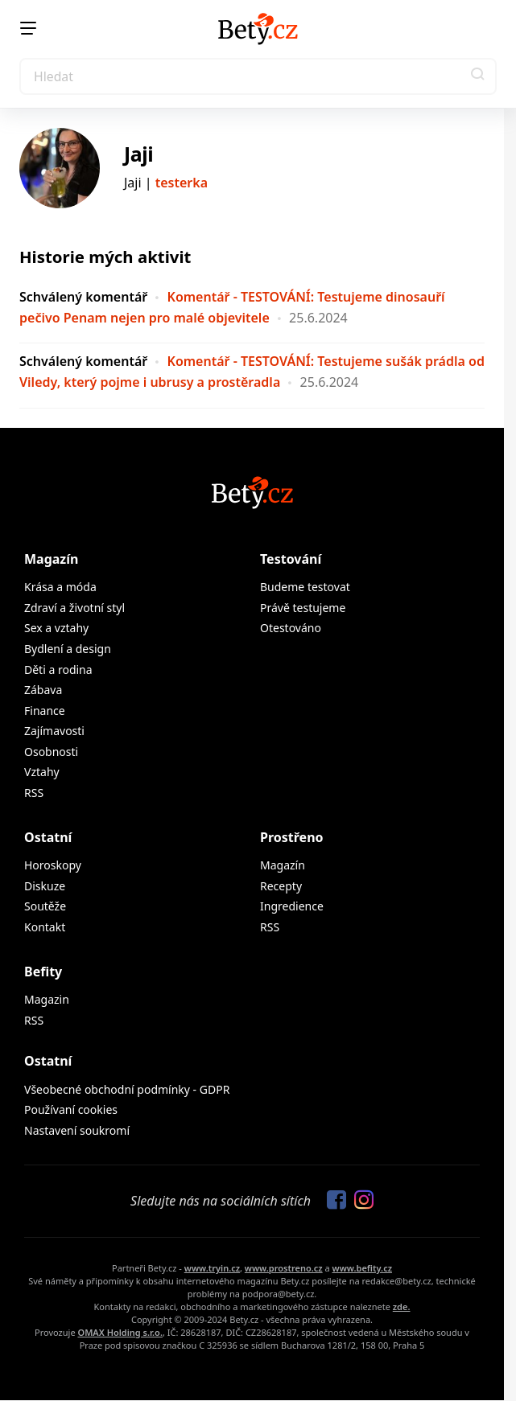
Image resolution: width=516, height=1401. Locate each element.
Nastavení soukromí (77, 1130)
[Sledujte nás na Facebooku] (332, 1200)
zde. (402, 1306)
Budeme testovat (305, 586)
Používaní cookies (71, 1109)
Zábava (43, 689)
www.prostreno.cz (284, 1268)
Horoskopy (52, 865)
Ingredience (292, 906)
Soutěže (45, 906)
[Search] (258, 76)
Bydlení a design (67, 648)
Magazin (46, 999)
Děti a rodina (58, 669)
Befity (43, 971)
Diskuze (44, 886)
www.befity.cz (362, 1268)
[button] (478, 76)
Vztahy (42, 771)
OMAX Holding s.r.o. (119, 1332)
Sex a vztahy (56, 627)
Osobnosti (51, 751)
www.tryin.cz (212, 1268)
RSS (33, 792)
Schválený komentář (83, 297)
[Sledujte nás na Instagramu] (360, 1200)
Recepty (281, 886)
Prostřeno (292, 837)
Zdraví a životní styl (74, 607)
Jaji (138, 153)
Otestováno (290, 627)
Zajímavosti (54, 730)
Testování (290, 559)
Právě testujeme (302, 607)
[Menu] (28, 28)
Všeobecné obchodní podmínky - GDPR (126, 1089)
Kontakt (44, 927)
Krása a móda (60, 586)
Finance (44, 710)
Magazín (51, 559)
